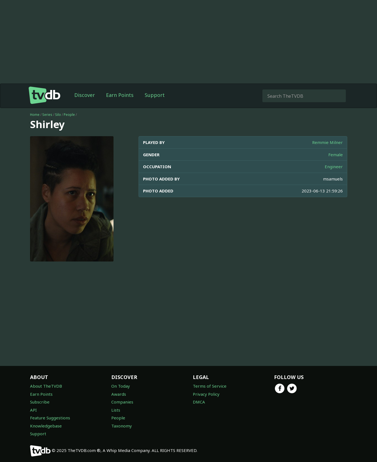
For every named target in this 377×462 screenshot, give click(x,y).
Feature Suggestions (50, 418)
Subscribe (40, 402)
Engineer (334, 166)
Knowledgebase (46, 426)
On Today (120, 386)
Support (155, 95)
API (33, 410)
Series (47, 114)
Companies (122, 402)
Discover (84, 95)
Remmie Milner (327, 142)
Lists (115, 410)
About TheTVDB (46, 386)
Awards (118, 394)
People (69, 114)
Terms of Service (209, 386)
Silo (58, 114)
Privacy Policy (206, 394)
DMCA (199, 402)
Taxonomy (121, 426)
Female (335, 154)
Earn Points (120, 95)
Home (35, 114)
